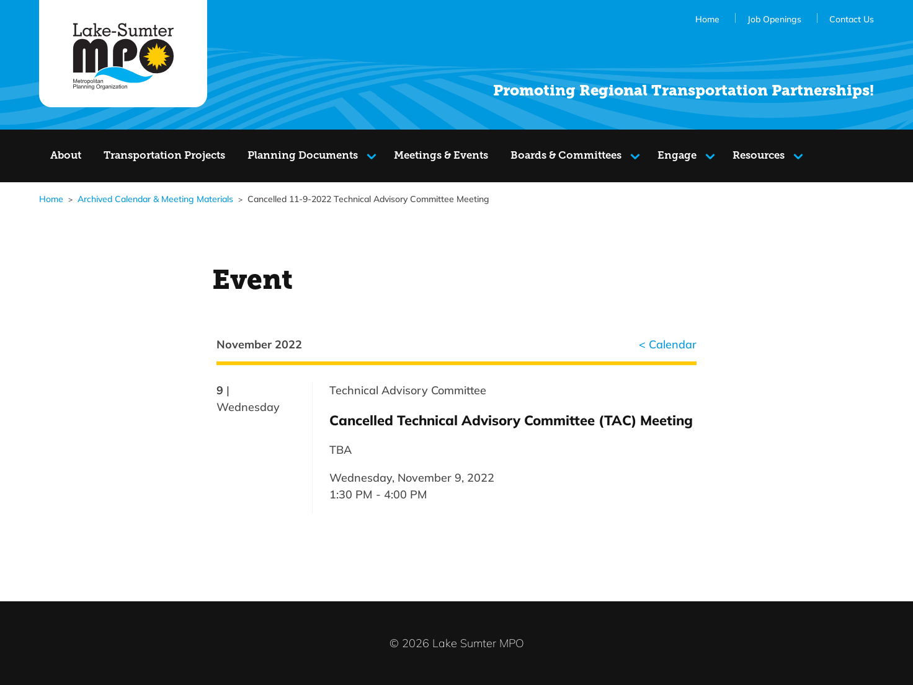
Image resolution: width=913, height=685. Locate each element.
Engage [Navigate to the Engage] (686, 158)
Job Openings (774, 19)
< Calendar (668, 344)
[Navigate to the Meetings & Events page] (441, 156)
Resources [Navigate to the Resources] (765, 158)
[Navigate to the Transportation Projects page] (164, 156)
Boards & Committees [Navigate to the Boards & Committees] (565, 158)
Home (707, 19)
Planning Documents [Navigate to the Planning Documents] (302, 158)
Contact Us (851, 19)
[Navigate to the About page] (65, 156)
